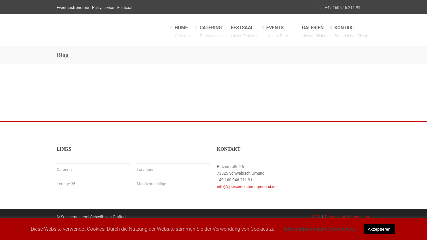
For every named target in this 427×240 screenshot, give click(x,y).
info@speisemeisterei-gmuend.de (247, 186)
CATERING (211, 32)
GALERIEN (314, 32)
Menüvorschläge (151, 184)
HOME (182, 32)
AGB (316, 217)
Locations (145, 169)
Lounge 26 (66, 184)
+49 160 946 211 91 (342, 7)
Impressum (360, 217)
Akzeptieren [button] (379, 229)
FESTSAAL (244, 32)
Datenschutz (336, 217)
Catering (64, 169)
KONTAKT (352, 32)
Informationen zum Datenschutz (319, 229)
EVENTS (280, 32)
